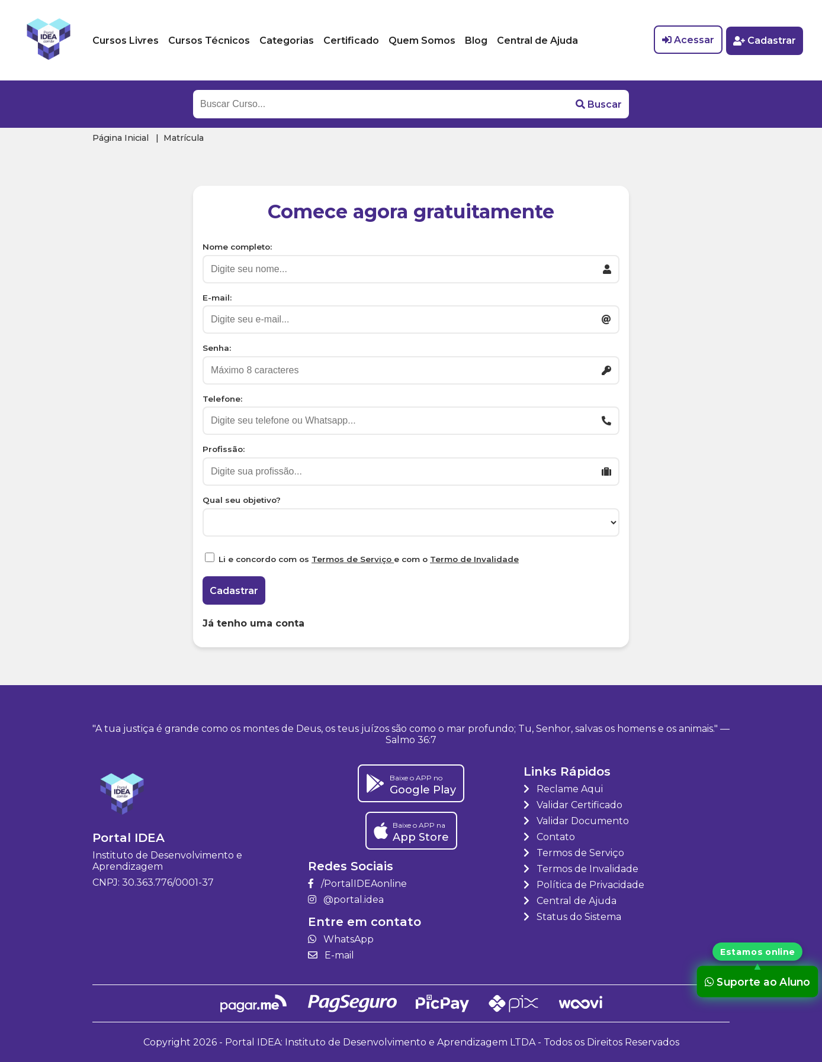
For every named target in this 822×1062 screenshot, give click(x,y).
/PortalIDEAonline (357, 883)
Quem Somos (421, 40)
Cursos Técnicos (209, 40)
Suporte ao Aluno (758, 981)
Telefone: (222, 399)
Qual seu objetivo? (242, 500)
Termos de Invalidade (581, 868)
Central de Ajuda (537, 40)
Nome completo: (237, 246)
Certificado (351, 40)
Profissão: (224, 449)
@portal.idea (346, 899)
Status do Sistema (572, 916)
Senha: (217, 348)
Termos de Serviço (353, 559)
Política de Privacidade (584, 884)
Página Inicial (120, 138)
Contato (549, 837)
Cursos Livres (125, 40)
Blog (476, 40)
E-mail (331, 955)
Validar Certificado (573, 805)
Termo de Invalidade (474, 559)
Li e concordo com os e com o (369, 559)
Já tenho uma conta (253, 623)
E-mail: (217, 297)
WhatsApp (341, 939)
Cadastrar (764, 40)
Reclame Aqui (563, 789)
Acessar (687, 40)
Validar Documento (576, 821)
